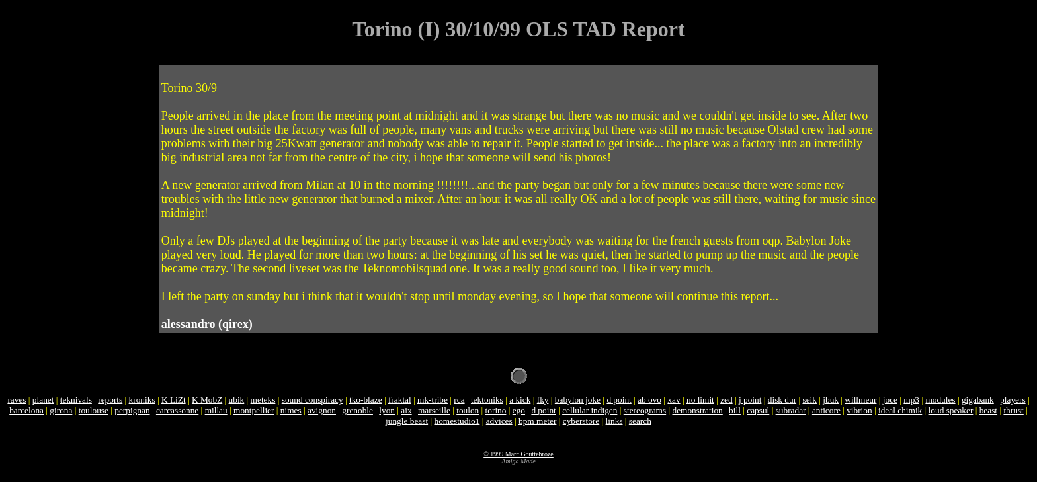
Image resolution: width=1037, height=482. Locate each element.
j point (750, 400)
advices (499, 421)
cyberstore (581, 421)
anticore (826, 410)
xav (673, 400)
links (614, 421)
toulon (467, 410)
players (1013, 400)
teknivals (76, 400)
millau (216, 410)
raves (16, 400)
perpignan (131, 410)
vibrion (859, 410)
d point (618, 400)
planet (43, 400)
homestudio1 (456, 421)
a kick (519, 400)
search (640, 421)
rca (459, 400)
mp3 (911, 400)
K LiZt (173, 400)
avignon (322, 410)
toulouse (93, 410)
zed (726, 400)
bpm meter (537, 421)
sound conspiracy (312, 400)
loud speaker (951, 410)
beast (988, 410)
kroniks (142, 400)
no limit (700, 400)
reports (110, 400)
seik (809, 400)
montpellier (253, 410)
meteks (263, 400)
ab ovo (649, 400)
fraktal (399, 400)
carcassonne (177, 410)
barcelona (26, 410)
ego (519, 410)
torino (496, 410)
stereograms (645, 410)
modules (940, 400)
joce (890, 400)
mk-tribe (432, 400)
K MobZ (207, 400)
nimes (291, 410)
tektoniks (487, 400)
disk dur (782, 400)
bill (735, 410)
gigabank (978, 400)
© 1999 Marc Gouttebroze (518, 454)
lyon (387, 410)
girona (61, 410)
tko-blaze (365, 400)
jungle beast (407, 421)
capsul (758, 410)
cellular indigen (589, 410)
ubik (237, 400)
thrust (1013, 410)
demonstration (698, 410)
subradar (791, 410)
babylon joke (578, 400)
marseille (434, 410)
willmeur (860, 400)
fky (543, 400)
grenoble (357, 410)
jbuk (831, 400)
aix (406, 410)
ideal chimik (900, 410)
